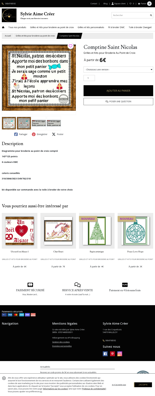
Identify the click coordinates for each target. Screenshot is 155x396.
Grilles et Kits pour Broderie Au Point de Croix (109, 53)
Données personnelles (62, 346)
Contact (94, 3)
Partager (20, 134)
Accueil (8, 35)
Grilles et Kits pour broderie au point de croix (35, 35)
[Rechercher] (151, 15)
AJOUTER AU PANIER (118, 90)
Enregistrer (39, 134)
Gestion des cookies (61, 342)
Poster (57, 134)
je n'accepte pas (119, 384)
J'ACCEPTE (143, 384)
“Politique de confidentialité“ (94, 388)
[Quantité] (89, 78)
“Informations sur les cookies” (55, 388)
